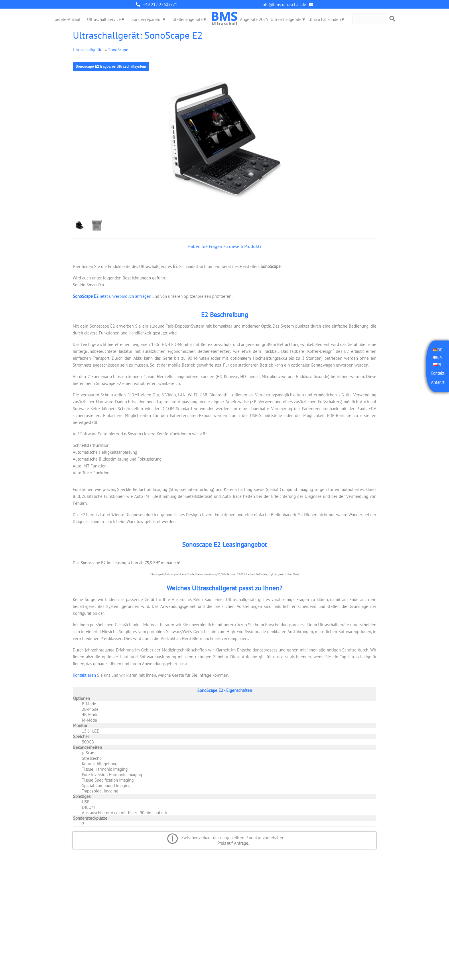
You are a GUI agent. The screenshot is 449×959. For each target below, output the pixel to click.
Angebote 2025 (254, 19)
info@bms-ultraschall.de (283, 4)
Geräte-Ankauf (67, 19)
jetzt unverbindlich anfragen (112, 296)
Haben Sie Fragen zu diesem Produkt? (224, 246)
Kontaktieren (84, 675)
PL (440, 364)
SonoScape (118, 49)
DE (439, 350)
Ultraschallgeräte (286, 19)
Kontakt (437, 373)
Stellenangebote (188, 19)
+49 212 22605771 (160, 4)
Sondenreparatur (146, 19)
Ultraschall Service (104, 19)
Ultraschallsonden (324, 19)
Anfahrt (437, 382)
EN (439, 357)
